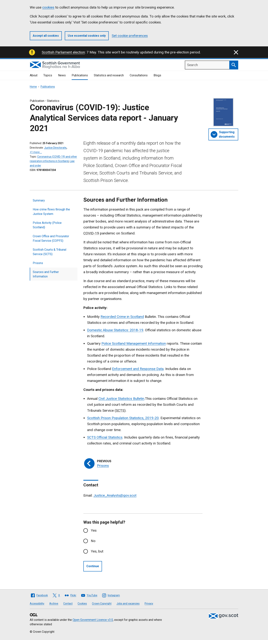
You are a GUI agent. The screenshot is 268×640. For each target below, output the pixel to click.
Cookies (82, 603)
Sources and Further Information (46, 274)
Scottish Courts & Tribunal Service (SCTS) (49, 252)
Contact (68, 603)
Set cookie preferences (130, 36)
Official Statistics (109, 437)
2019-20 (152, 418)
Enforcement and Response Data (138, 369)
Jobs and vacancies (128, 603)
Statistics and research (109, 75)
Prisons (38, 263)
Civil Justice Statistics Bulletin (121, 398)
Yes (94, 530)
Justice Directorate (55, 147)
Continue (92, 566)
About (33, 75)
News (62, 75)
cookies (48, 7)
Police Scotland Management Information (133, 343)
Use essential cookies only (87, 35)
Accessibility (37, 603)
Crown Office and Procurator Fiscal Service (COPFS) (51, 238)
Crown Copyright (101, 603)
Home (33, 86)
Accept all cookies (46, 35)
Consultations (139, 75)
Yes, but (97, 551)
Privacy (149, 603)
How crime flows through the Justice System (51, 212)
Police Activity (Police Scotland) (47, 225)
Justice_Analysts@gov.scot (114, 495)
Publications (80, 75)
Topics (47, 75)
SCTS (92, 437)
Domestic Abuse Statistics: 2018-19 (115, 330)
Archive (53, 603)
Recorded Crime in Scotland (122, 317)
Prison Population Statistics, (123, 418)
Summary (39, 200)
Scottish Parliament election (63, 52)
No (93, 541)
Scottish (94, 418)
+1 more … (36, 152)
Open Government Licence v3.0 (93, 620)
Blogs (157, 75)
